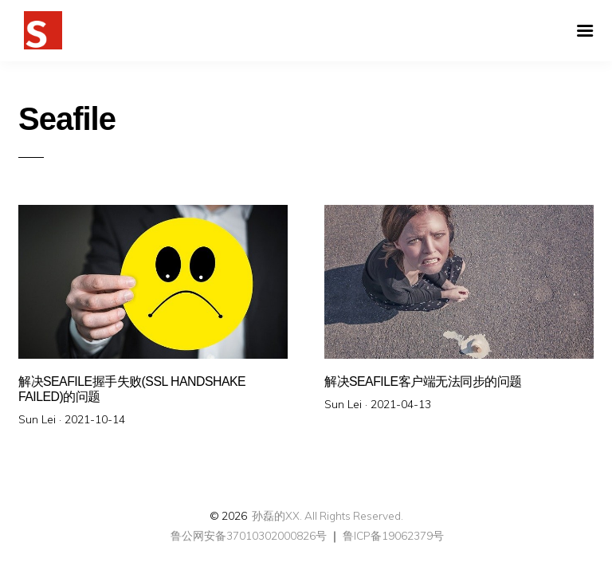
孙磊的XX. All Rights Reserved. (327, 515)
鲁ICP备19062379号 (393, 535)
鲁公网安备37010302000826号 (247, 535)
